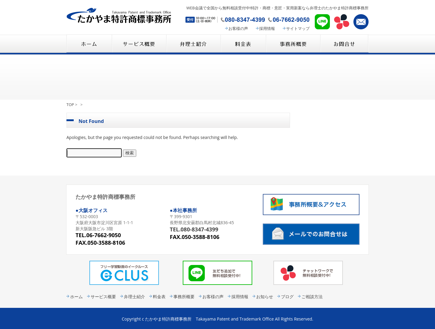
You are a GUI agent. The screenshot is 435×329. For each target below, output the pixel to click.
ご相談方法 (312, 296)
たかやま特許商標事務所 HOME (89, 44)
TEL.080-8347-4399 (194, 229)
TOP (70, 104)
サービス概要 (139, 44)
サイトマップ (298, 28)
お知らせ (264, 296)
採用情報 (267, 28)
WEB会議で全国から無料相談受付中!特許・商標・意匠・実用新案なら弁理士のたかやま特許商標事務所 (277, 8)
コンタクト (344, 44)
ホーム (76, 296)
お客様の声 (238, 28)
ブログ (287, 296)
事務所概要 (293, 44)
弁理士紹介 (193, 44)
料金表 (243, 44)
